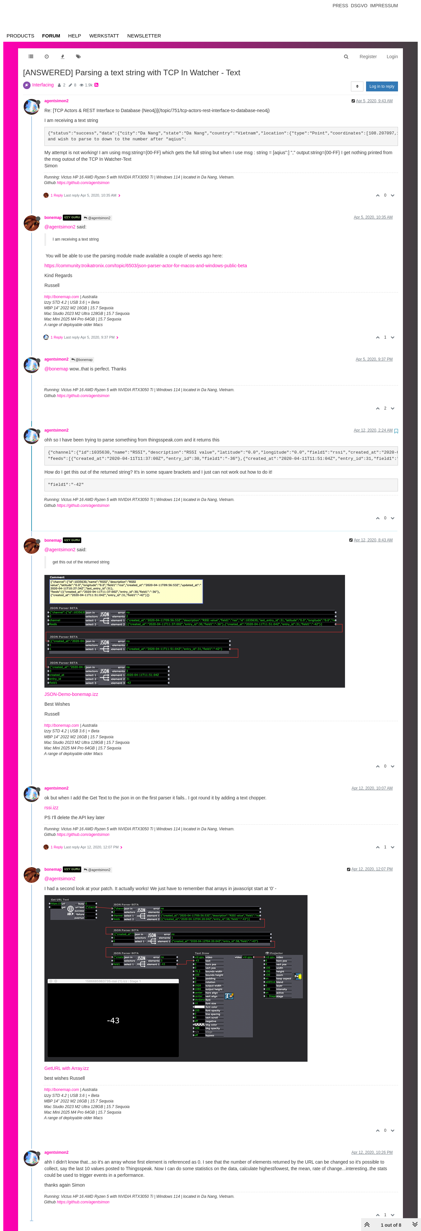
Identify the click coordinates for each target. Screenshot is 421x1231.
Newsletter (144, 35)
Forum (51, 35)
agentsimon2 (56, 101)
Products (20, 35)
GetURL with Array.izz (66, 1068)
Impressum (384, 5)
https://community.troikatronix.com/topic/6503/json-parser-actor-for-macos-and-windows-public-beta (145, 265)
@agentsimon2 (97, 218)
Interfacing (43, 84)
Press (340, 5)
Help (74, 35)
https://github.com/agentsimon (83, 182)
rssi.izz (51, 807)
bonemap (53, 217)
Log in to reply (382, 86)
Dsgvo (359, 5)
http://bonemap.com (61, 297)
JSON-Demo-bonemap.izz (71, 694)
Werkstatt (104, 35)
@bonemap (82, 360)
